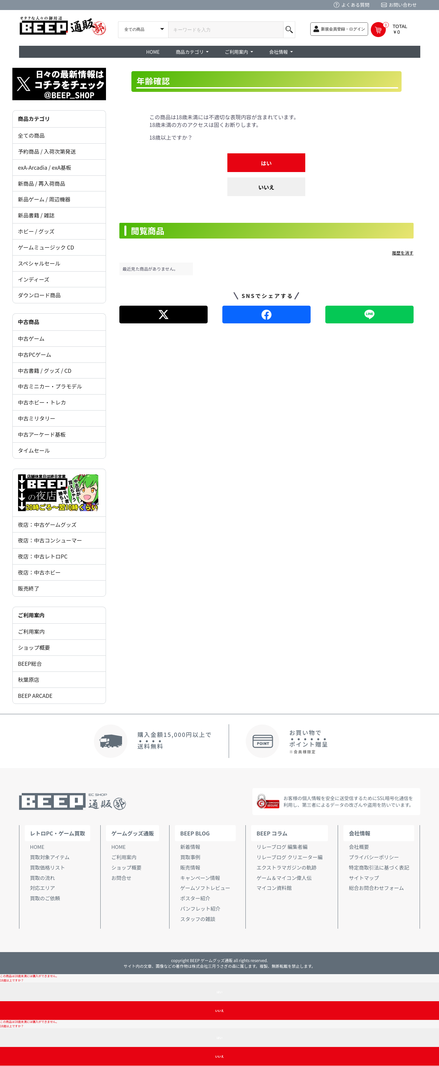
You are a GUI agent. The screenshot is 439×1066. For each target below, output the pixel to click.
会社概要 (359, 846)
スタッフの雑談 (197, 918)
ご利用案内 (31, 631)
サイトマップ (364, 877)
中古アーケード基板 (42, 434)
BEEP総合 (30, 663)
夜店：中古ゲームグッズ (47, 524)
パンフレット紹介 (200, 908)
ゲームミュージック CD (46, 247)
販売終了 (28, 588)
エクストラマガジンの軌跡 (286, 867)
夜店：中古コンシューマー (50, 540)
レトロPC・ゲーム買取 (57, 833)
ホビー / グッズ (36, 231)
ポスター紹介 (195, 898)
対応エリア (42, 887)
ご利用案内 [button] (237, 51)
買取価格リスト (47, 867)
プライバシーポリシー (374, 857)
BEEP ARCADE (35, 696)
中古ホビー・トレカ (42, 402)
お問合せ (121, 877)
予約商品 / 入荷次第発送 (47, 151)
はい (266, 163)
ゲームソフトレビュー (205, 887)
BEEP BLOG (195, 833)
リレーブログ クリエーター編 (289, 857)
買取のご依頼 (45, 898)
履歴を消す (403, 253)
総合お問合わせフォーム (376, 887)
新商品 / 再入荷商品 (41, 183)
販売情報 (190, 867)
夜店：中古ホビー (39, 572)
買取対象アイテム (50, 857)
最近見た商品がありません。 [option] (150, 269)
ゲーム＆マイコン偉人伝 (284, 877)
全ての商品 (31, 135)
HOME (152, 51)
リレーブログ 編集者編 (281, 846)
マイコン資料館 (274, 887)
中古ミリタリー (37, 418)
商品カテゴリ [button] (190, 51)
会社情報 (359, 833)
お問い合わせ (403, 4)
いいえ (266, 187)
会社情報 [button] (279, 51)
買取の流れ (42, 877)
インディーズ (33, 279)
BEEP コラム (271, 833)
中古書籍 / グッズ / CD (45, 370)
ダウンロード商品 (39, 295)
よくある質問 (355, 4)
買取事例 (190, 857)
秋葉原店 (28, 679)
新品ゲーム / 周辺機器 (44, 199)
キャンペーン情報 (200, 877)
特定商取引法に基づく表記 (379, 867)
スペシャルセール (39, 263)
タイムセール (34, 450)
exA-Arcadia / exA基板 (45, 167)
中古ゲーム (31, 338)
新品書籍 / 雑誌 (36, 215)
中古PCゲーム (34, 354)
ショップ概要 (34, 647)
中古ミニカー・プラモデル (50, 386)
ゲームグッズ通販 (132, 833)
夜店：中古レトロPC (43, 556)
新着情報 (190, 846)
